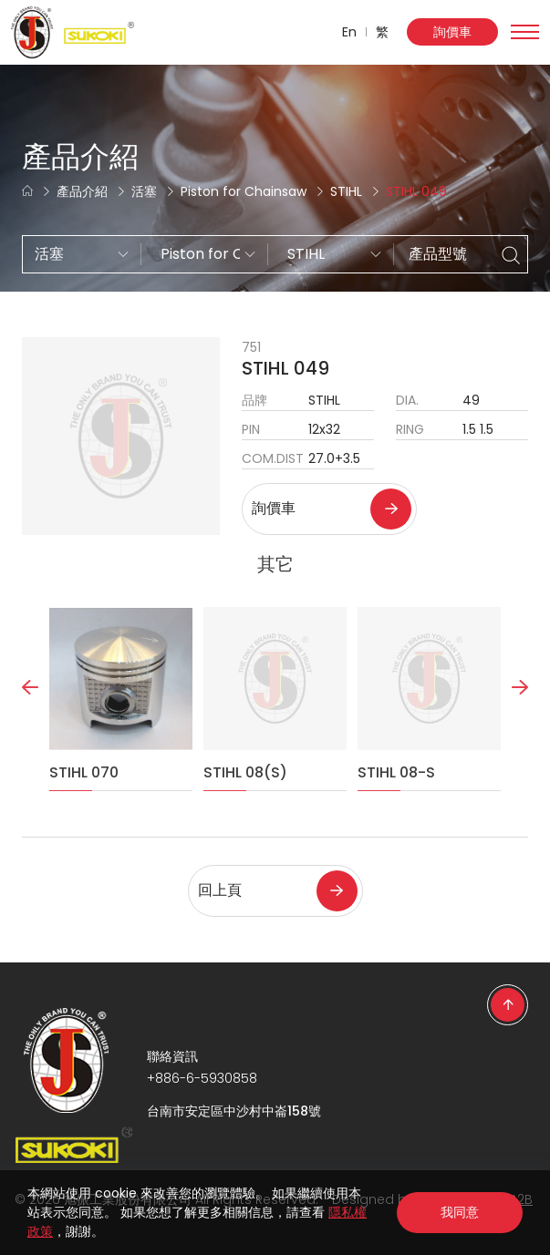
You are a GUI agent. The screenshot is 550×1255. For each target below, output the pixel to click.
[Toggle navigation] (525, 32)
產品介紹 (82, 191)
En (349, 32)
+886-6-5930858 (202, 1078)
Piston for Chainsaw (243, 191)
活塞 (144, 191)
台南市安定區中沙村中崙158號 (234, 1111)
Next (520, 727)
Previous (30, 727)
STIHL (346, 191)
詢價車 (452, 32)
